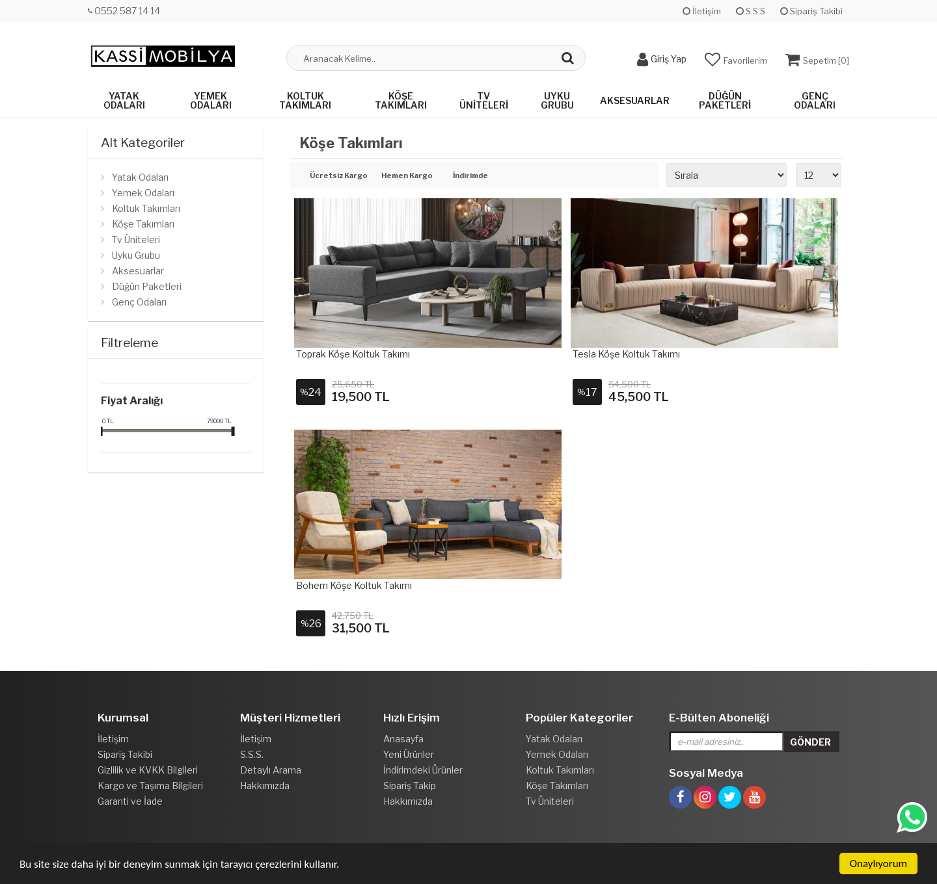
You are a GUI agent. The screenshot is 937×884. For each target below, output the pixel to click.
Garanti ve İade (130, 801)
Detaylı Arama (270, 769)
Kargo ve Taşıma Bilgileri (150, 785)
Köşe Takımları (401, 100)
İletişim (702, 11)
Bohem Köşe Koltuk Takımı (354, 585)
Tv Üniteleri (483, 100)
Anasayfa (403, 738)
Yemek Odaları (211, 100)
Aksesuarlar (635, 100)
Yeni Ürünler (408, 754)
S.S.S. (252, 754)
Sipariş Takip (409, 785)
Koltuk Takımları (305, 100)
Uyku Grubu (557, 100)
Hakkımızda (265, 785)
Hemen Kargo (407, 176)
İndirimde (470, 176)
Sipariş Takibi (811, 11)
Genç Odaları (814, 100)
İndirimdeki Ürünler (423, 769)
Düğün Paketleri (725, 100)
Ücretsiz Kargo (336, 176)
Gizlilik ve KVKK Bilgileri (148, 769)
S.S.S (750, 11)
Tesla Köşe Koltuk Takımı (626, 353)
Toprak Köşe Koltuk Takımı (353, 353)
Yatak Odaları (124, 100)
